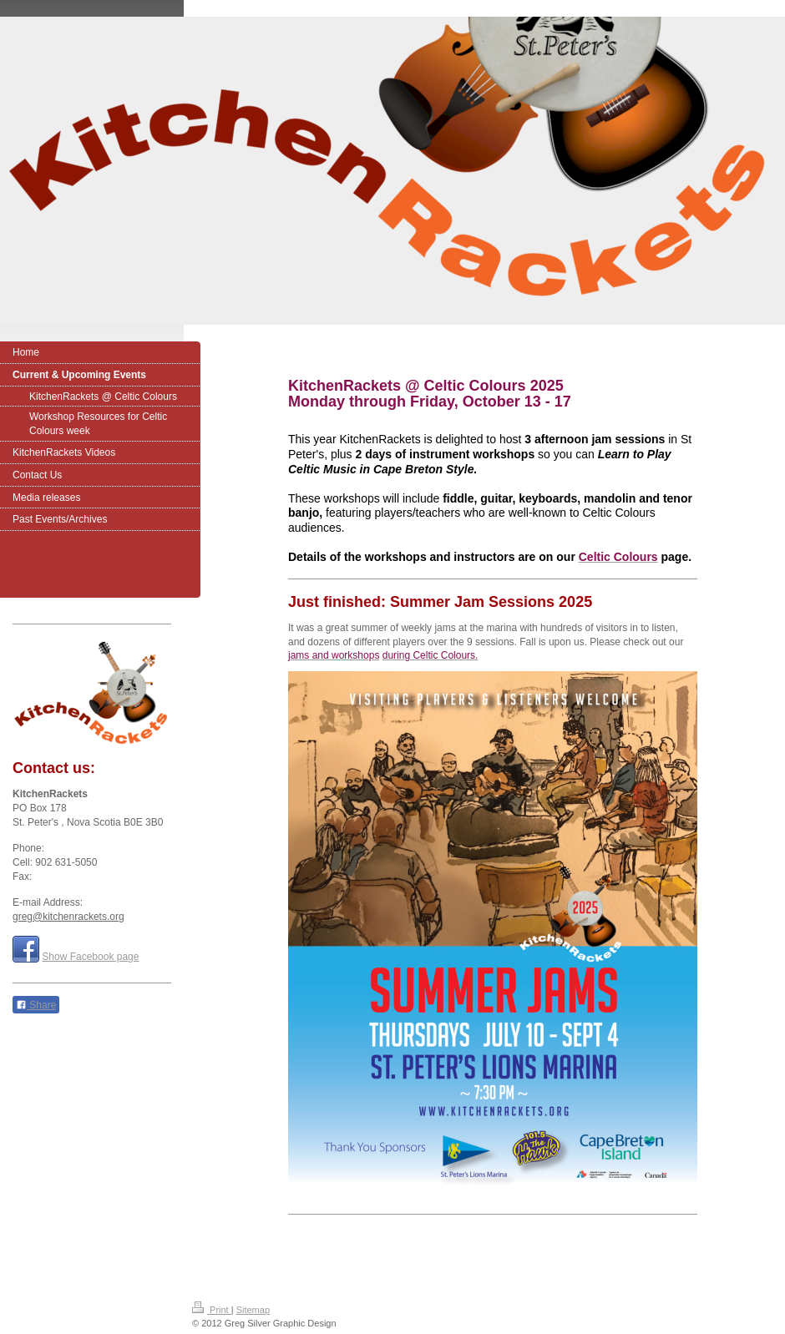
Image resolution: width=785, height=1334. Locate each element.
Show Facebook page (90, 957)
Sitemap (253, 1310)
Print (211, 1310)
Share (36, 1005)
